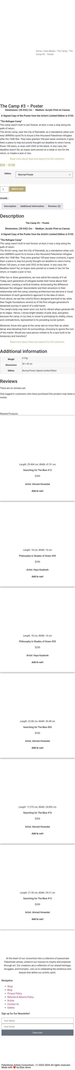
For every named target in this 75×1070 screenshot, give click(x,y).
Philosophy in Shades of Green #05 (37, 555)
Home (39, 51)
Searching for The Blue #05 (37, 727)
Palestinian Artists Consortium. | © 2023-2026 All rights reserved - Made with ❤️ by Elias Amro (36, 1066)
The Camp (62, 51)
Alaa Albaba (49, 51)
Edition (8, 174)
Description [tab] (10, 206)
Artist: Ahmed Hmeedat (37, 484)
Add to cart (17, 189)
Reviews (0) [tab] (54, 206)
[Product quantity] (4, 189)
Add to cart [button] (37, 491)
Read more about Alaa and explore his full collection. (37, 158)
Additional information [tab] (32, 206)
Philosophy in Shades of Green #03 (37, 641)
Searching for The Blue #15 (37, 898)
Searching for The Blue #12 (37, 470)
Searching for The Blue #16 (37, 812)
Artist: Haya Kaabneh (37, 569)
